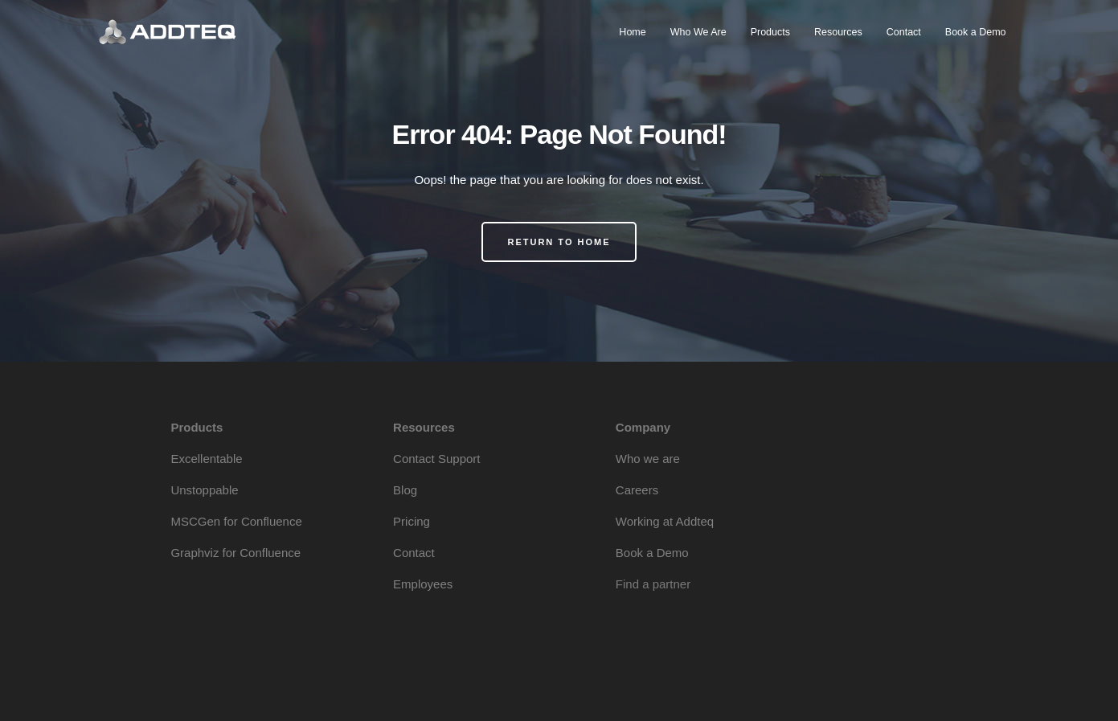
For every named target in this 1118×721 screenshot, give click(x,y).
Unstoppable (204, 490)
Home (632, 32)
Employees (423, 584)
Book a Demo (975, 32)
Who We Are (698, 32)
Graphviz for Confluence (235, 552)
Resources (838, 32)
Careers (637, 490)
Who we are (648, 458)
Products (770, 32)
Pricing (411, 521)
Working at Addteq (665, 521)
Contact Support (436, 458)
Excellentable (206, 458)
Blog (405, 490)
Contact (904, 32)
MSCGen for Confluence (235, 521)
